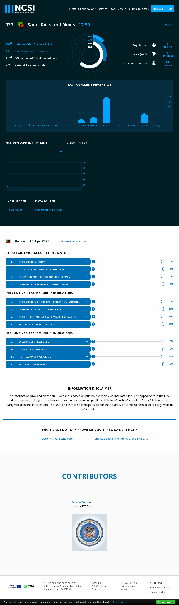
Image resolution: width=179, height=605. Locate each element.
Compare (162, 9)
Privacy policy (120, 602)
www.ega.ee (130, 589)
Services (103, 9)
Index (72, 9)
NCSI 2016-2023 (140, 9)
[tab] (48, 261)
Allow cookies (165, 602)
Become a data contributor (58, 438)
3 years (71, 142)
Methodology (87, 9)
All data (83, 142)
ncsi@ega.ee (130, 586)
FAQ (113, 9)
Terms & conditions (160, 587)
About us (124, 9)
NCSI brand (156, 582)
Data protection (158, 591)
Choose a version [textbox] (70, 241)
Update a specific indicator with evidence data (121, 438)
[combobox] (73, 241)
